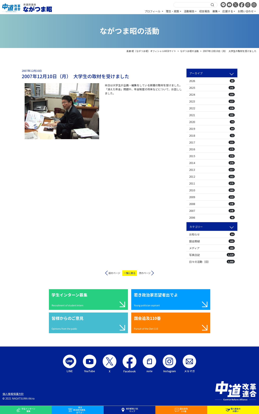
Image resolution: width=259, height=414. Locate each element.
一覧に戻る (129, 273)
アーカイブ (196, 73)
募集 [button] (215, 11)
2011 (212, 183)
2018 (212, 136)
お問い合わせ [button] (246, 11)
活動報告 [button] (189, 11)
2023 (212, 101)
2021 (212, 115)
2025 (212, 88)
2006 (212, 218)
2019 (212, 129)
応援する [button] (227, 11)
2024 (212, 94)
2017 (212, 142)
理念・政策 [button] (172, 11)
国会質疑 (212, 241)
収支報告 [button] (204, 11)
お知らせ (212, 234)
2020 (212, 122)
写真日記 (212, 255)
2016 (212, 149)
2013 (212, 170)
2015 (212, 156)
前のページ (114, 273)
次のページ (145, 273)
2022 (212, 108)
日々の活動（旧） (212, 262)
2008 (212, 204)
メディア (212, 248)
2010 (212, 190)
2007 (212, 211)
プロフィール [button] (153, 11)
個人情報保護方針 (13, 394)
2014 (212, 163)
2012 (212, 176)
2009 (212, 197)
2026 (212, 81)
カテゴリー (196, 227)
